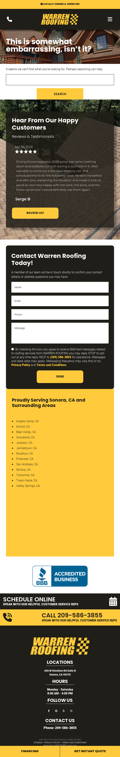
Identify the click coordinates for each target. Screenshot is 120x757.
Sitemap (38, 742)
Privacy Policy (20, 365)
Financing (30, 751)
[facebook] (49, 710)
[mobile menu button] (110, 19)
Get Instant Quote (90, 751)
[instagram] (71, 710)
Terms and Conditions (51, 365)
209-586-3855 (66, 727)
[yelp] (64, 710)
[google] (56, 710)
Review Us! (35, 213)
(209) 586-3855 (60, 357)
